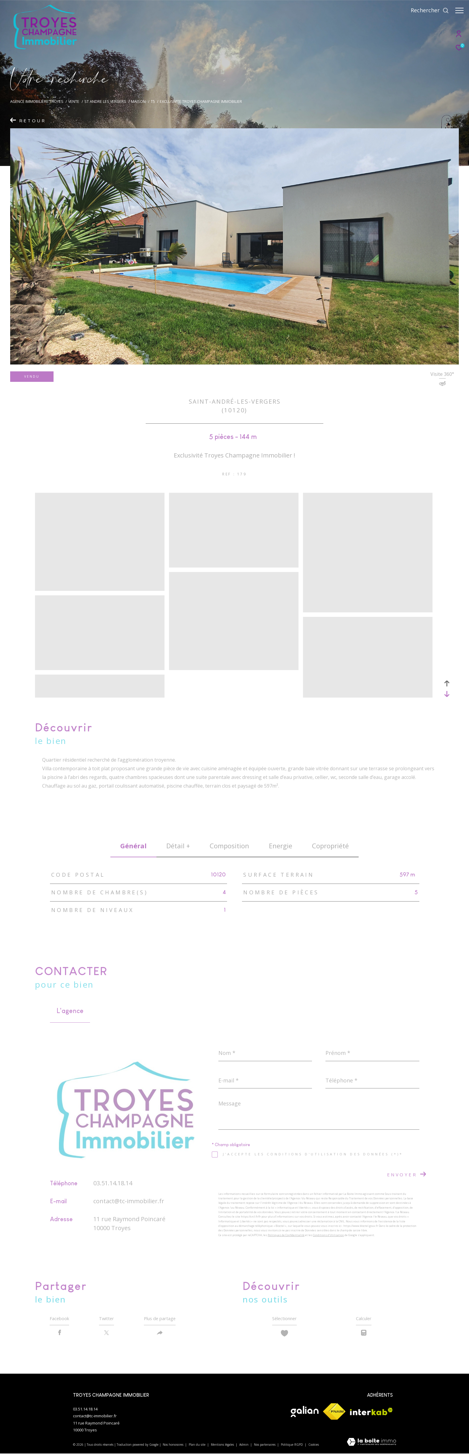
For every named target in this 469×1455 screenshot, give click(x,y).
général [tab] (133, 845)
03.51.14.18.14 (112, 1183)
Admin (244, 1446)
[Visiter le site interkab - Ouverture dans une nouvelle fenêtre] (371, 1413)
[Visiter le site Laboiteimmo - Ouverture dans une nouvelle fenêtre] (371, 1444)
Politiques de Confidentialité (286, 1235)
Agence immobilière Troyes (36, 101)
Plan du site (197, 1446)
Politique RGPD (292, 1446)
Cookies (313, 1446)
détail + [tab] (178, 845)
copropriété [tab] (330, 845)
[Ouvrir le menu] (459, 10)
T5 (153, 101)
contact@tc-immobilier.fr (128, 1201)
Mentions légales (223, 1446)
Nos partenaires (265, 1446)
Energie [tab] (280, 845)
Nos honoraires (173, 1446)
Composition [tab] (229, 845)
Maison (138, 101)
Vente (73, 101)
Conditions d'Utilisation (328, 1235)
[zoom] (100, 588)
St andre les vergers (105, 101)
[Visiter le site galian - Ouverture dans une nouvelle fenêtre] (305, 1413)
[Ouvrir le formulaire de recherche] (427, 10)
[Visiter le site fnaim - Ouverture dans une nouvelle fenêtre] (334, 1413)
